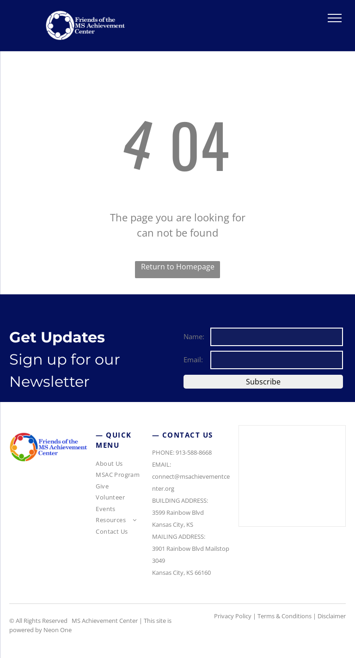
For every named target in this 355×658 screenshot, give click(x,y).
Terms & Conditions (284, 616)
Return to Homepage (177, 267)
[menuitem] (123, 465)
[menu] (335, 18)
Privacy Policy (232, 616)
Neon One (57, 630)
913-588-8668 (194, 452)
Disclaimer (332, 616)
